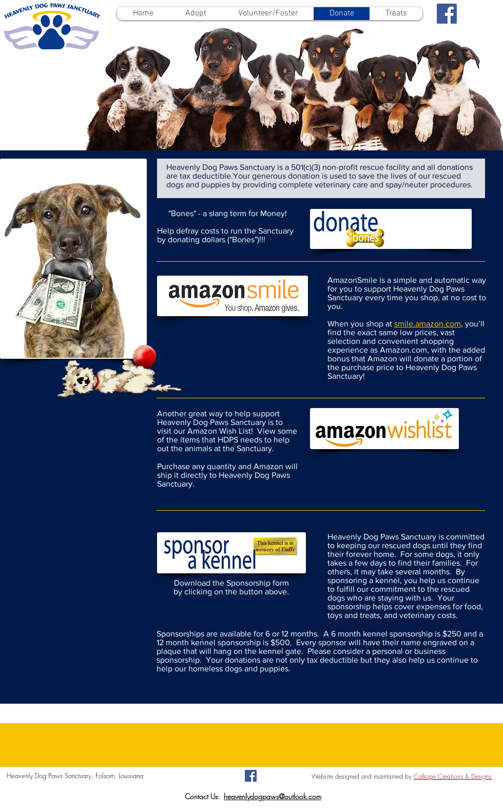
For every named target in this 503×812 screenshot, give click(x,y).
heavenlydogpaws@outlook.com (272, 796)
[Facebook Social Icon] (447, 14)
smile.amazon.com (427, 323)
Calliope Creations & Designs (453, 776)
